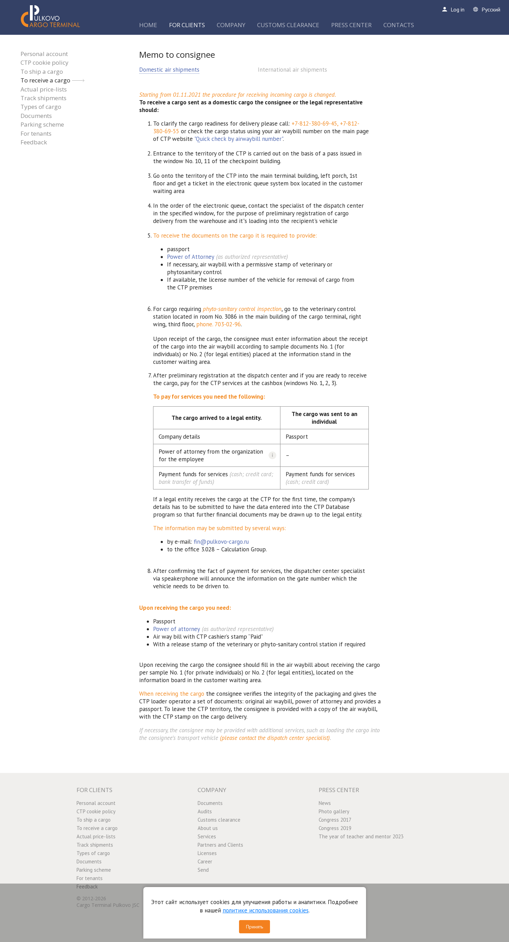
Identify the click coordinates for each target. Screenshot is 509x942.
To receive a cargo (45, 80)
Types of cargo (41, 107)
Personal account (44, 54)
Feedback (34, 142)
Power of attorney (176, 629)
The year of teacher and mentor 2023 (361, 836)
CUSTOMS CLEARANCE (288, 25)
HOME (148, 25)
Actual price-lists (44, 89)
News (325, 803)
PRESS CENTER (351, 25)
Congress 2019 (335, 828)
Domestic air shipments (169, 69)
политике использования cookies (266, 910)
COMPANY (231, 25)
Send (203, 870)
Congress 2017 (335, 819)
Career (205, 861)
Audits (205, 811)
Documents (36, 116)
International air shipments (292, 69)
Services (207, 836)
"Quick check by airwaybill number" (238, 139)
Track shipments (43, 98)
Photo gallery (334, 811)
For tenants (36, 133)
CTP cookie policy (45, 62)
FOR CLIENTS (187, 25)
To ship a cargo (42, 71)
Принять (254, 927)
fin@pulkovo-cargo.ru (221, 541)
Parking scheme (42, 124)
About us (208, 828)
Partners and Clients (220, 844)
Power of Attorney (190, 257)
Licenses (207, 853)
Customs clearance (219, 819)
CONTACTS (398, 25)
